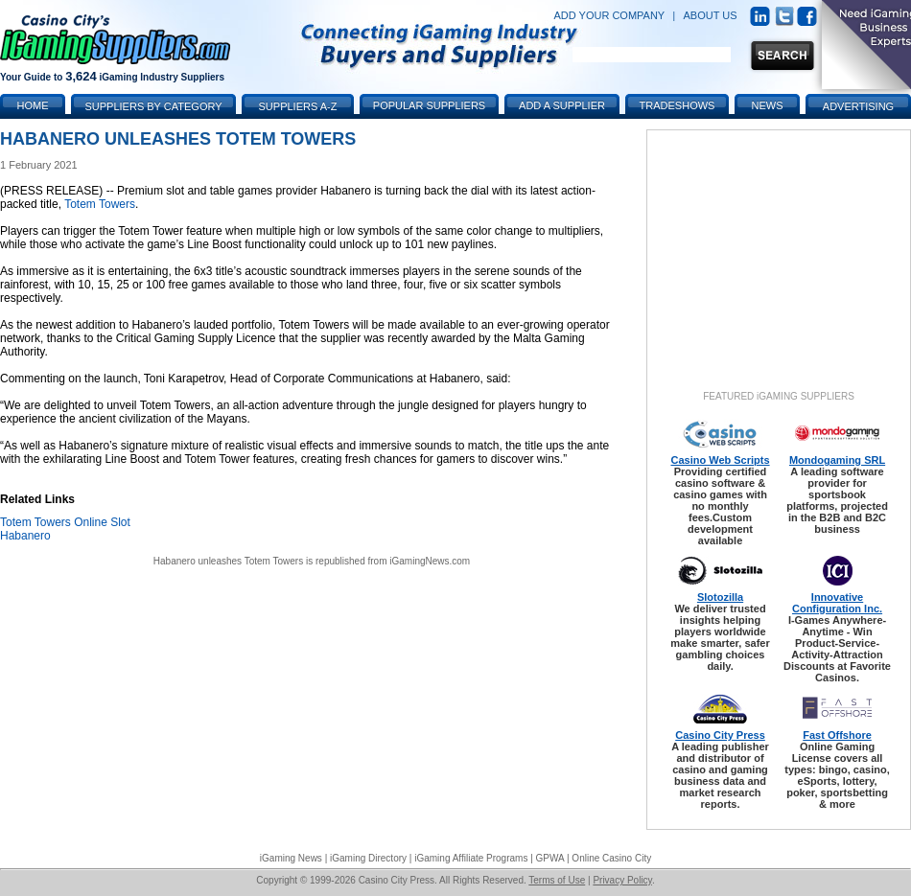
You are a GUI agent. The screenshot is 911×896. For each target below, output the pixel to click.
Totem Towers (99, 204)
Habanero (25, 535)
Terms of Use (556, 880)
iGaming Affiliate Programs (470, 858)
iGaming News (291, 858)
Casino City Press (720, 735)
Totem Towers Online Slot (65, 522)
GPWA (550, 858)
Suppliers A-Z (298, 106)
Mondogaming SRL (837, 460)
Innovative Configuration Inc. (837, 602)
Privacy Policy (622, 880)
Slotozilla (720, 597)
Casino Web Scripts (719, 460)
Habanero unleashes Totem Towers (228, 561)
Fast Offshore (837, 735)
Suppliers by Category (153, 106)
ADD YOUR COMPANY (609, 15)
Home (33, 105)
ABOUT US (710, 15)
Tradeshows (677, 105)
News (767, 105)
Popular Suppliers (429, 105)
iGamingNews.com (429, 561)
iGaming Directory (368, 858)
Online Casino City (611, 858)
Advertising (858, 106)
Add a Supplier (562, 105)
